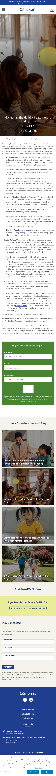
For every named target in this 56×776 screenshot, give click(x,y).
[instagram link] (31, 700)
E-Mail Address (9, 375)
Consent (33, 772)
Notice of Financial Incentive (27, 401)
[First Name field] (28, 641)
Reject (47, 772)
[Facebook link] (25, 700)
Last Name (7, 364)
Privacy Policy (29, 677)
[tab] (28, 709)
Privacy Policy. (33, 399)
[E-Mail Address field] (28, 658)
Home (3, 139)
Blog (8, 139)
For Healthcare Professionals (28, 4)
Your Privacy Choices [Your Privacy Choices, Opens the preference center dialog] (8, 772)
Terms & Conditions (21, 399)
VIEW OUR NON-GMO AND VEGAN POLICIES (28, 608)
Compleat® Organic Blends (38, 271)
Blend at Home (21, 305)
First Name (8, 352)
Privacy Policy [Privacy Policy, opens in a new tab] (38, 768)
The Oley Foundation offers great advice (22, 230)
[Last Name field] (28, 650)
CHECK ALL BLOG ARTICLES (28, 589)
